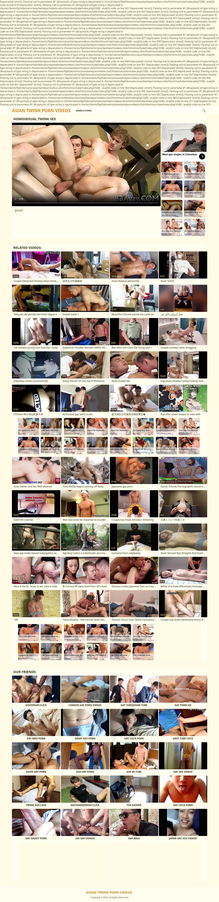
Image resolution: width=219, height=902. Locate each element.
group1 (19, 210)
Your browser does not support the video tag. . (86, 164)
